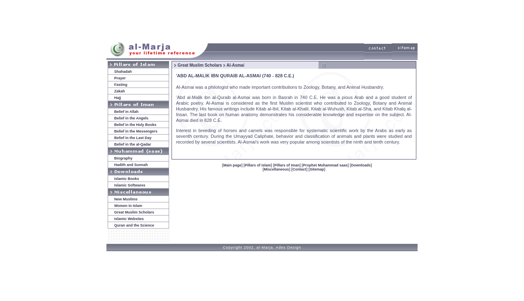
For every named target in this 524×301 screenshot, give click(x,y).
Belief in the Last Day (132, 138)
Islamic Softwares (129, 185)
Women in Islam (128, 206)
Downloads (361, 165)
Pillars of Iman (287, 165)
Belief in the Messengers (136, 131)
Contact (300, 169)
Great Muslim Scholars (134, 212)
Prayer (120, 78)
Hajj (117, 98)
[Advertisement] (262, 19)
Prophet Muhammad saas (325, 165)
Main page (232, 165)
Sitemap (317, 169)
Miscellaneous (276, 169)
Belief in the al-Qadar (132, 144)
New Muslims (126, 199)
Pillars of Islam (258, 165)
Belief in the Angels (131, 118)
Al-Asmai (235, 65)
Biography (123, 158)
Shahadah (123, 72)
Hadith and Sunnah (131, 165)
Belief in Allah (126, 112)
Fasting (120, 85)
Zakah (119, 91)
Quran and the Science (134, 225)
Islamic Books (126, 179)
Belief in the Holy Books (135, 125)
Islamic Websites (129, 219)
